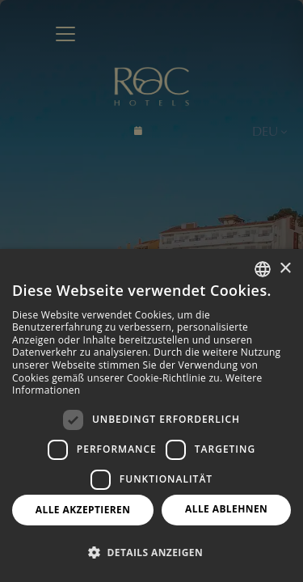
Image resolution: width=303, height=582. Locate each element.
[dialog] (151, 415)
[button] (151, 552)
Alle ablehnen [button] (226, 509)
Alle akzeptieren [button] (83, 510)
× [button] (285, 269)
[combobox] (263, 269)
